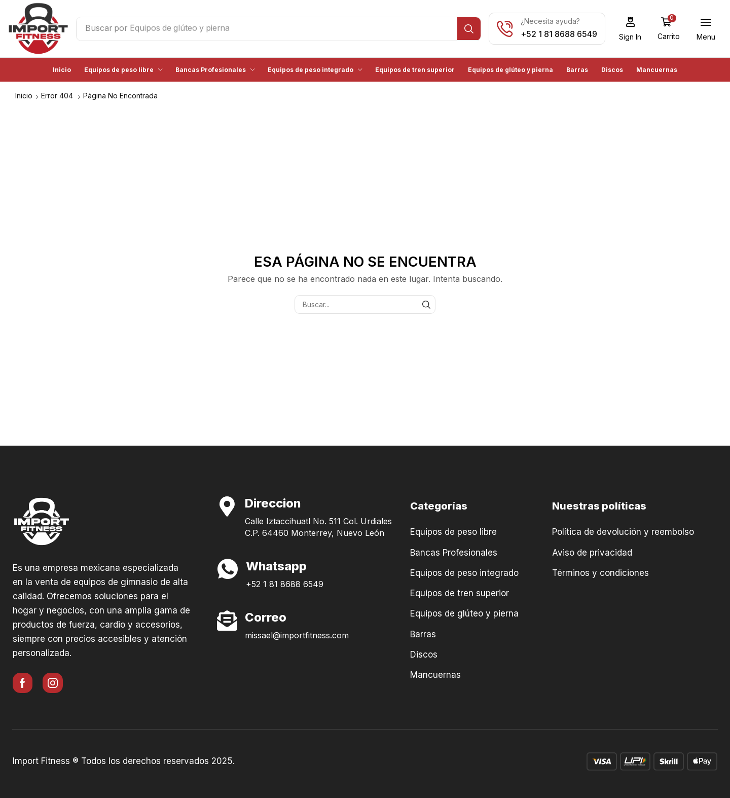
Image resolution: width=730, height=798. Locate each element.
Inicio (23, 95)
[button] (633, 29)
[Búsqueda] (472, 29)
